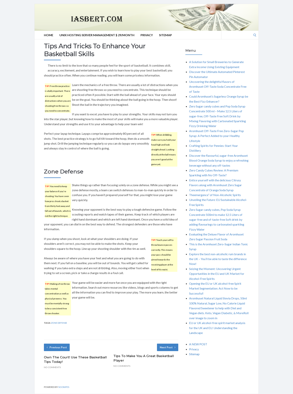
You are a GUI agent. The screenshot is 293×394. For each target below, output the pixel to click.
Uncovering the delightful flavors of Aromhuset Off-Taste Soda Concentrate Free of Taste (217, 86)
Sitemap (165, 35)
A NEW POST (198, 344)
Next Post (167, 347)
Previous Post (57, 347)
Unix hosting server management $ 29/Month (96, 35)
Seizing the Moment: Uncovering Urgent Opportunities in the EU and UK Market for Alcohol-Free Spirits (216, 273)
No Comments (52, 367)
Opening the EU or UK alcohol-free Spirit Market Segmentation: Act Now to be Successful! (215, 288)
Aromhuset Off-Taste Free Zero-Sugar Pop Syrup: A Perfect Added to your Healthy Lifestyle (216, 136)
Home (48, 35)
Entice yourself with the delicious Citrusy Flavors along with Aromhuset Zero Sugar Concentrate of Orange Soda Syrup (215, 185)
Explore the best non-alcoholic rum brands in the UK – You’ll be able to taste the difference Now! (218, 259)
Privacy (147, 35)
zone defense (59, 322)
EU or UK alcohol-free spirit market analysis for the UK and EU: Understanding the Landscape (217, 327)
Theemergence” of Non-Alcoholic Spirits (215, 195)
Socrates (63, 387)
